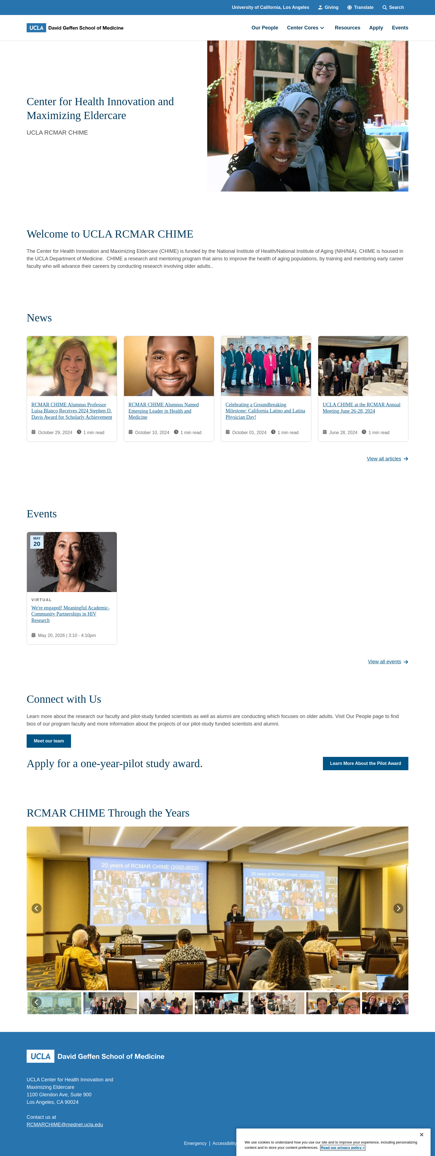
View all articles (387, 458)
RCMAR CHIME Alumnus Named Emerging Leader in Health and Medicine (163, 411)
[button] (360, 7)
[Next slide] (398, 908)
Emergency (195, 1143)
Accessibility (225, 1143)
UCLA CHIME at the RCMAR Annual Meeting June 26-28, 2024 (362, 408)
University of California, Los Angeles (270, 7)
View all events (388, 661)
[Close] (422, 1145)
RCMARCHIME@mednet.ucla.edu (65, 1124)
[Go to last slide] (37, 908)
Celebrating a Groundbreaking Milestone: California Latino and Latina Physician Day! (265, 411)
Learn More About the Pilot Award (365, 763)
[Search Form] (393, 7)
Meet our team (49, 741)
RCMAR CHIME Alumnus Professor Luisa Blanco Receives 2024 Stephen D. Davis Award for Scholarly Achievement (71, 411)
